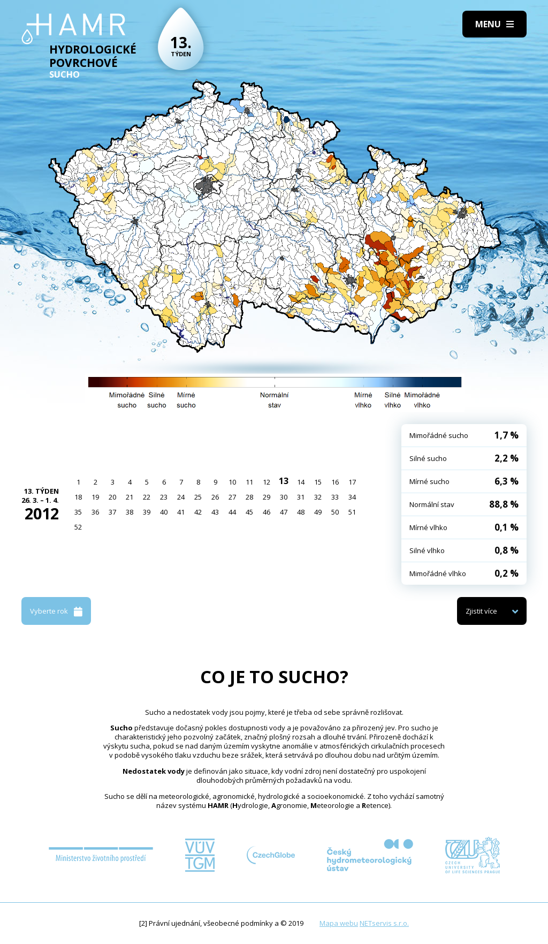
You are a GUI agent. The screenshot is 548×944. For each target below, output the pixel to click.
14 (301, 482)
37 (112, 512)
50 (335, 512)
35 (78, 512)
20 (112, 497)
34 (352, 497)
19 (95, 497)
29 (266, 497)
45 (249, 512)
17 (352, 482)
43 (215, 512)
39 (146, 512)
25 (198, 497)
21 (129, 497)
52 (78, 527)
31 (301, 497)
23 (164, 497)
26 (215, 497)
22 (146, 497)
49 (318, 512)
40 (164, 512)
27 (232, 497)
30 (283, 497)
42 (198, 512)
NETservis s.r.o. (384, 923)
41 (181, 512)
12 (266, 482)
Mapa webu (338, 923)
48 (301, 512)
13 (283, 481)
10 (232, 482)
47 (283, 512)
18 (78, 497)
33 (335, 497)
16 (335, 482)
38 (129, 512)
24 (181, 497)
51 (352, 512)
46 (266, 512)
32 (318, 497)
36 (95, 512)
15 (318, 482)
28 (249, 497)
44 (232, 512)
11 (249, 482)
